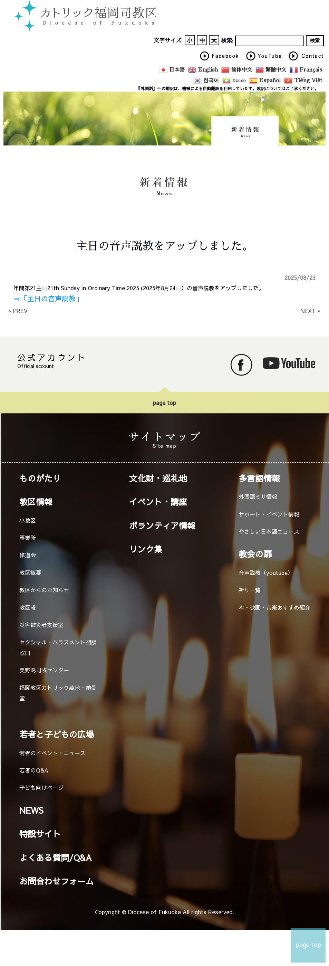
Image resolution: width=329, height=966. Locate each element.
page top (164, 402)
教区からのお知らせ (44, 590)
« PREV (18, 310)
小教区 (27, 520)
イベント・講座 (158, 502)
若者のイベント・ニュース (52, 753)
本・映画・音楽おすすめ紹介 (274, 607)
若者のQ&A (33, 770)
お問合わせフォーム (56, 881)
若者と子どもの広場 (56, 734)
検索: (227, 41)
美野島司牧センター (44, 670)
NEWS (31, 810)
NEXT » (310, 310)
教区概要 (30, 572)
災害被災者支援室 (41, 624)
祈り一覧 (250, 590)
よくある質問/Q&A (55, 857)
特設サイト (40, 834)
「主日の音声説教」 (51, 298)
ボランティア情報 (162, 525)
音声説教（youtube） (266, 572)
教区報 (27, 607)
